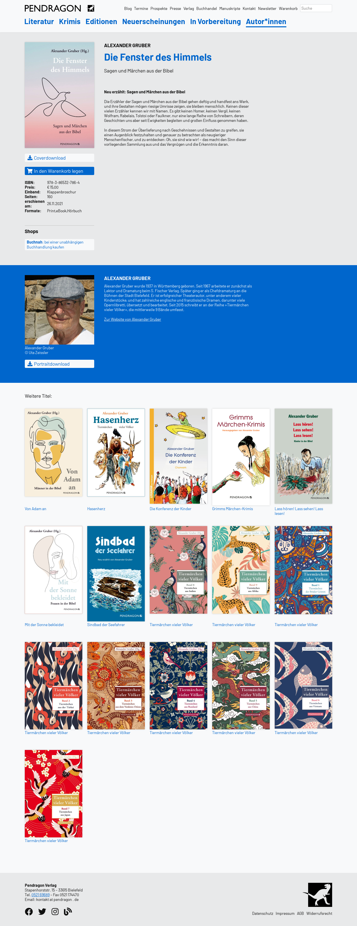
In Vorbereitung (215, 21)
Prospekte (158, 8)
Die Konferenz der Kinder (170, 508)
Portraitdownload (48, 364)
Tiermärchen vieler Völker (171, 624)
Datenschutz (262, 913)
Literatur (39, 21)
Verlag (188, 8)
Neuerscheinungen (153, 21)
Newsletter (267, 8)
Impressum (285, 913)
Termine (141, 8)
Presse (175, 8)
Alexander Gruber (127, 45)
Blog (128, 8)
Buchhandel (206, 8)
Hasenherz (96, 508)
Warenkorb (288, 8)
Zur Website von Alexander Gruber (132, 319)
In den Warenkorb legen (55, 171)
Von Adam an (35, 508)
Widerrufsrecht (319, 913)
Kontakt (249, 8)
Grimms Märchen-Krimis (232, 508)
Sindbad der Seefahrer (106, 624)
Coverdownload (46, 158)
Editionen (101, 21)
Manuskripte (229, 8)
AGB (300, 913)
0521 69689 (40, 894)
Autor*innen (266, 21)
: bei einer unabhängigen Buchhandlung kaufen (55, 244)
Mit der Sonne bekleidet (44, 624)
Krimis (70, 21)
